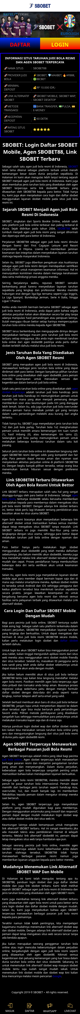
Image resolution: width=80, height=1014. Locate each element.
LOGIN (60, 44)
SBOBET (73, 166)
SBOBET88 (63, 228)
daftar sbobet (69, 640)
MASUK (10, 1008)
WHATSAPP (50, 1008)
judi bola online (12, 759)
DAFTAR (20, 44)
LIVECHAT (70, 1008)
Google (57, 976)
